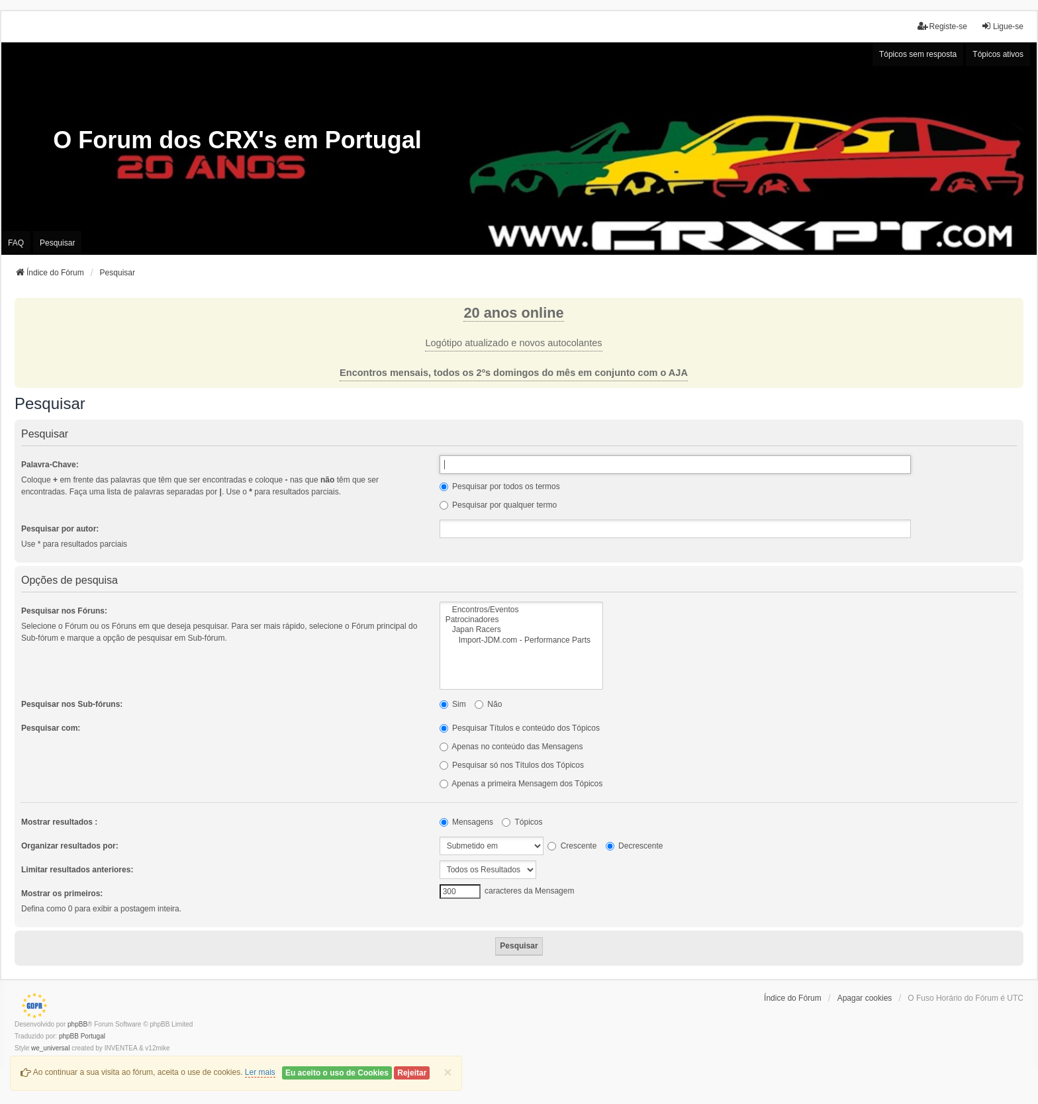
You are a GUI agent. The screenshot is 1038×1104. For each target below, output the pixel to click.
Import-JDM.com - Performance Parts (521, 640)
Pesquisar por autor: (60, 528)
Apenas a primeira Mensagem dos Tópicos (521, 783)
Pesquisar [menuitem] (57, 243)
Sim (453, 704)
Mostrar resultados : (59, 822)
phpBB (77, 1024)
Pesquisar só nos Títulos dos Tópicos (512, 765)
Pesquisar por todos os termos (500, 486)
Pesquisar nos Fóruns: (64, 611)
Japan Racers (521, 630)
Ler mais (260, 1072)
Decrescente (634, 846)
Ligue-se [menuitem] (1002, 26)
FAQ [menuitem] (16, 243)
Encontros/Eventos (521, 610)
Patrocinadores (521, 620)
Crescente (571, 846)
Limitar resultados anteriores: (77, 869)
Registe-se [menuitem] (942, 26)
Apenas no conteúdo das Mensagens (511, 746)
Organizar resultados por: (69, 846)
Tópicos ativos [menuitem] (997, 54)
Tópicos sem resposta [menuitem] (918, 54)
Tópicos (522, 822)
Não (488, 704)
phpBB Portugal (82, 1036)
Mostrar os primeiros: (62, 893)
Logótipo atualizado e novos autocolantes (513, 343)
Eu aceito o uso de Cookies (337, 1073)
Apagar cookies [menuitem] (864, 998)
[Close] (447, 1072)
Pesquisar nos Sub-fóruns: (71, 704)
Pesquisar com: (50, 728)
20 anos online (513, 312)
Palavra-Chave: (50, 464)
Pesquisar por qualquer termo (498, 505)
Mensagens (466, 822)
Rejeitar (411, 1073)
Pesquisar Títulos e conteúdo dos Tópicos (520, 728)
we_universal (50, 1048)
